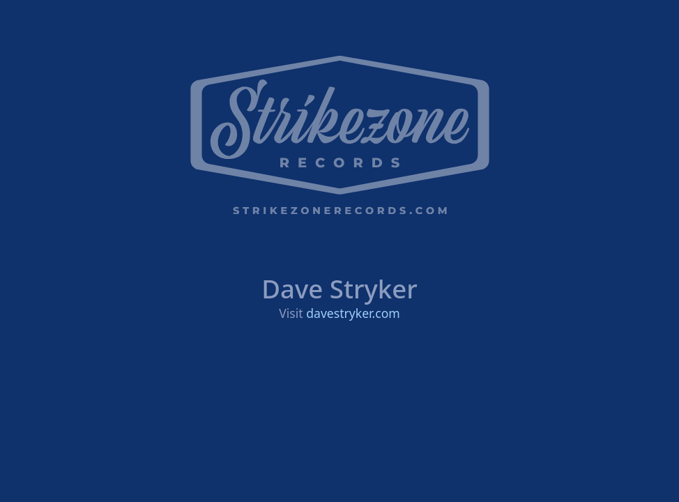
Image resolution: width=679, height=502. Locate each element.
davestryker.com (353, 313)
